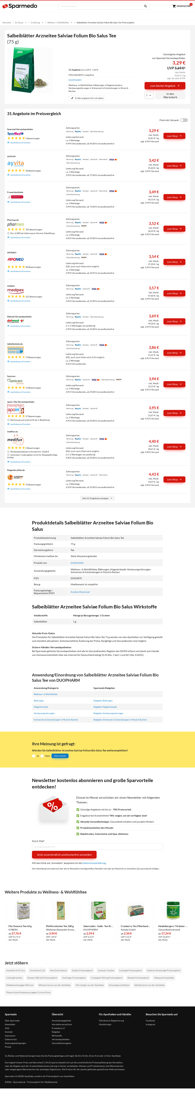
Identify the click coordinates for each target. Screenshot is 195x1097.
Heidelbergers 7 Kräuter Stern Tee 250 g (173, 925)
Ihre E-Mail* (38, 840)
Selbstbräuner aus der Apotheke (149, 984)
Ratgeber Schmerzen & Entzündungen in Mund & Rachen (122, 719)
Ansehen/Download (81, 591)
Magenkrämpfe (42, 706)
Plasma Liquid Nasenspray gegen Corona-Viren (28, 992)
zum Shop (174, 135)
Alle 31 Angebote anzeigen (97, 498)
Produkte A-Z (58, 1027)
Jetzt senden (60, 755)
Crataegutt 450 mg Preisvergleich (106, 977)
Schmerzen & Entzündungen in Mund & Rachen (58, 719)
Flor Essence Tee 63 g (20, 925)
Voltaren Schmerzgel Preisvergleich (164, 970)
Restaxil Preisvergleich (138, 977)
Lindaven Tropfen (106, 970)
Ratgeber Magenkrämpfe (106, 706)
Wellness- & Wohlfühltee (47, 694)
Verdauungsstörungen (45, 712)
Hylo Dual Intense (58, 970)
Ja (38, 755)
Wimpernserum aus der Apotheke (55, 984)
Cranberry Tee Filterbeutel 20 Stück (136, 925)
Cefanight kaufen (14, 977)
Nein (47, 755)
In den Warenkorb (170, 95)
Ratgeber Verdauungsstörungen (110, 712)
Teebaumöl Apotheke (164, 977)
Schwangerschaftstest (119, 984)
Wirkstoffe (57, 1035)
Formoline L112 (37, 970)
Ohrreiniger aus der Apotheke (90, 984)
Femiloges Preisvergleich (74, 977)
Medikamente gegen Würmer (20, 984)
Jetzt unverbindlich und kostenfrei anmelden (64, 854)
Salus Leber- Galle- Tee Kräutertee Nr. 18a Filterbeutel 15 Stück (98, 925)
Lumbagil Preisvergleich (130, 970)
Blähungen (39, 700)
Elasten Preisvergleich (82, 970)
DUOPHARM (75, 80)
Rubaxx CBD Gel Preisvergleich (42, 977)
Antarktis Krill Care (15, 970)
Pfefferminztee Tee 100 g (60, 925)
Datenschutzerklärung (94, 862)
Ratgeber (56, 1031)
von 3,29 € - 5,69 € (83, 69)
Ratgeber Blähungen (104, 700)
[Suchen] (143, 6)
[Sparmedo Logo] (19, 6)
